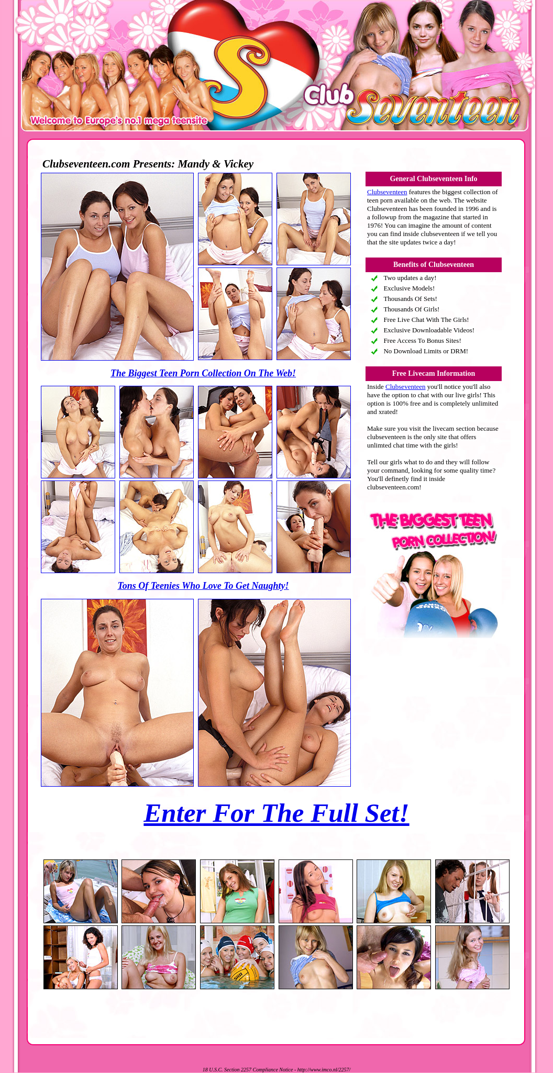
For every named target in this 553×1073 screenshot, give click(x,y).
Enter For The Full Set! (276, 813)
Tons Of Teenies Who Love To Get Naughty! (203, 585)
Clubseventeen (387, 192)
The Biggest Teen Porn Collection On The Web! (203, 373)
